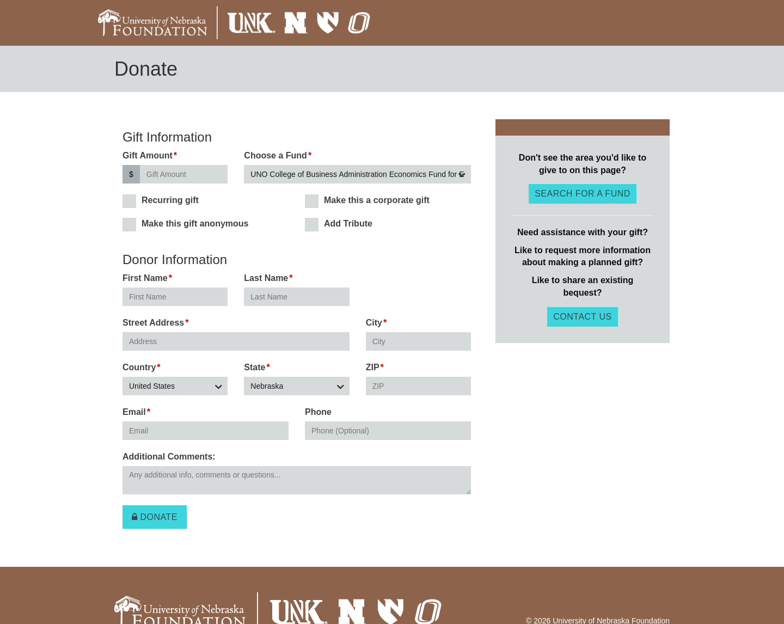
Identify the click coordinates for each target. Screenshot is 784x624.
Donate (154, 517)
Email (134, 412)
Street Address (153, 322)
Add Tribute (338, 224)
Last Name (266, 278)
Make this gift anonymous (185, 224)
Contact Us (582, 316)
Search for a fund (582, 193)
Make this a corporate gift (367, 200)
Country (139, 367)
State (254, 367)
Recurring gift (160, 200)
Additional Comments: (169, 456)
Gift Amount (147, 155)
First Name (145, 278)
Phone (318, 412)
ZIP (372, 367)
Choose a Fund (275, 155)
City (374, 322)
